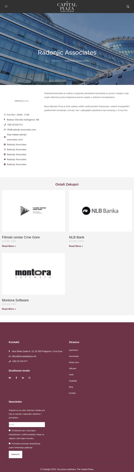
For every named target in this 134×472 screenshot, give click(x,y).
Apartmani (73, 350)
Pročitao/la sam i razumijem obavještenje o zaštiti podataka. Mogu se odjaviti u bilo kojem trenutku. (26, 434)
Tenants (56, 61)
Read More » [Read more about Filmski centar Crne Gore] (9, 246)
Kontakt (72, 393)
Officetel (72, 368)
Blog (71, 387)
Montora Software (15, 300)
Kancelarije (74, 356)
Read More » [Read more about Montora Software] (9, 309)
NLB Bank (76, 237)
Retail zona (74, 362)
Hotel (71, 374)
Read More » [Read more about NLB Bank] (76, 246)
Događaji (73, 381)
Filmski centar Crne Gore (21, 237)
